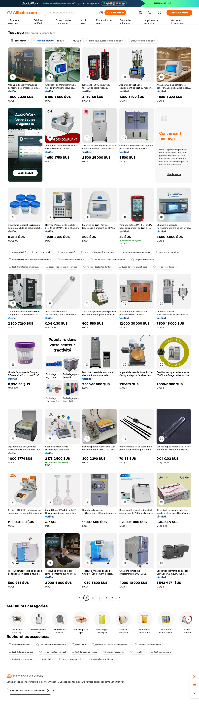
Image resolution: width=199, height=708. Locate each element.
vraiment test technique (148, 644)
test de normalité (42, 252)
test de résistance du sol (52, 652)
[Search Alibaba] (72, 12)
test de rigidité (17, 252)
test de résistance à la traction (97, 252)
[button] (101, 13)
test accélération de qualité (51, 644)
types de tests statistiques (133, 267)
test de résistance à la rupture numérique (30, 259)
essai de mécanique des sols (135, 252)
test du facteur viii (113, 652)
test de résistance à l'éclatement (108, 259)
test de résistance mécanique (61, 267)
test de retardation (163, 267)
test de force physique (21, 652)
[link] (194, 676)
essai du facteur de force (71, 259)
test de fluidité (66, 252)
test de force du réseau (84, 652)
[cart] (150, 13)
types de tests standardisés (97, 267)
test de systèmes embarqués (24, 267)
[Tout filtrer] (18, 40)
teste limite (46, 659)
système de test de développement (110, 644)
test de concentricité (167, 252)
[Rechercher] (115, 12)
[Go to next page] (119, 598)
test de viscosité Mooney (101, 659)
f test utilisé (137, 652)
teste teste (79, 644)
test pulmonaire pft (161, 652)
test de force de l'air (70, 659)
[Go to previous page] (80, 598)
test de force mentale (21, 659)
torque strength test (142, 259)
